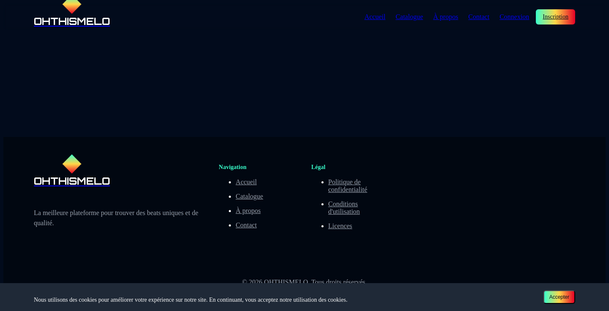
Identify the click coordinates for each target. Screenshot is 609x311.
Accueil (375, 16)
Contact (478, 16)
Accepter (559, 297)
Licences (340, 225)
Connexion (514, 16)
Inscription (555, 17)
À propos (445, 16)
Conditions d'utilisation (344, 207)
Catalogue (409, 16)
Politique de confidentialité (347, 185)
